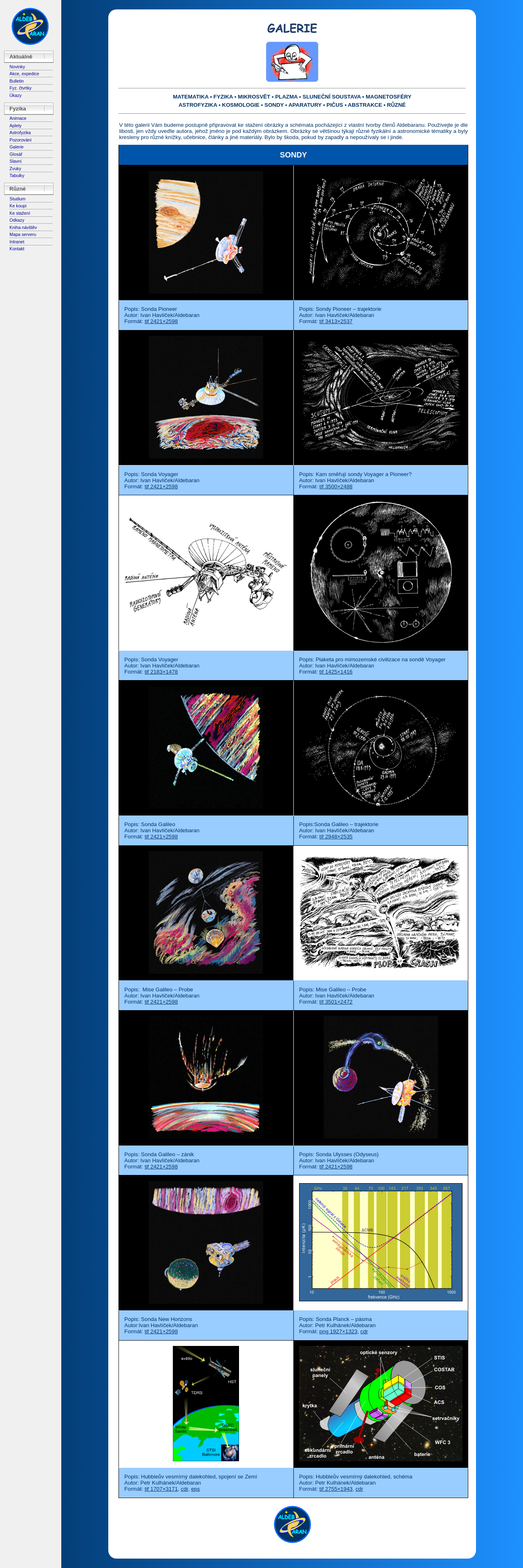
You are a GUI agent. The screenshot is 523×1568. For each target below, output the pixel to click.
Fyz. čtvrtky (20, 87)
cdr (364, 1331)
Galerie (16, 146)
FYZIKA (223, 97)
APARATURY (305, 105)
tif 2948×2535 (336, 836)
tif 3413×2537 (336, 321)
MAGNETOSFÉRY (388, 97)
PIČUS (334, 105)
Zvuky (15, 168)
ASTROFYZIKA (198, 105)
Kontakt (16, 248)
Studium (17, 198)
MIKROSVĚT (254, 97)
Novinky (17, 66)
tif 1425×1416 (336, 672)
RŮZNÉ (396, 105)
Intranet (16, 241)
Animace (17, 118)
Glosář (15, 154)
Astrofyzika (20, 132)
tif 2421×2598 (161, 321)
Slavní (15, 161)
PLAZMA (286, 97)
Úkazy (15, 95)
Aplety (15, 125)
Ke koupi (17, 205)
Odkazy (16, 220)
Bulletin (16, 81)
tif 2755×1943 (336, 1489)
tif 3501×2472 (336, 1002)
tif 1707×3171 (161, 1489)
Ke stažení (19, 213)
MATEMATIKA (190, 97)
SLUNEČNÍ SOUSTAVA (332, 97)
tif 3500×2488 (336, 486)
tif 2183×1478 (161, 672)
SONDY (274, 105)
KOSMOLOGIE (240, 105)
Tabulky (16, 175)
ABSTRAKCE (365, 105)
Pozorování (20, 139)
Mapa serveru (22, 234)
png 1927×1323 (339, 1331)
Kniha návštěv (23, 227)
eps (195, 1489)
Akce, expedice (24, 73)
